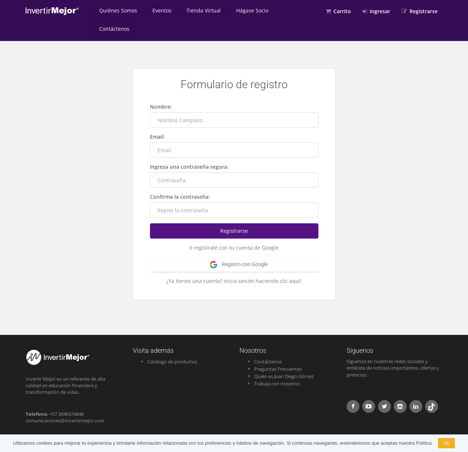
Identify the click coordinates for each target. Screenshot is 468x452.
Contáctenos (283, 11)
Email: (157, 118)
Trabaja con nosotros (277, 365)
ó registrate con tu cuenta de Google (234, 229)
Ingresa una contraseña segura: (189, 148)
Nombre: (161, 88)
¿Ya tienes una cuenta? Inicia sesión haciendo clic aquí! (234, 262)
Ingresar (380, 11)
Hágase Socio (240, 11)
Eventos (156, 11)
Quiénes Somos (116, 11)
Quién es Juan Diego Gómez (284, 358)
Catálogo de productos (172, 343)
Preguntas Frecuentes (278, 350)
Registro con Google (239, 246)
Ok (447, 443)
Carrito (342, 11)
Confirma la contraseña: (180, 178)
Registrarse (424, 11)
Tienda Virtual (194, 11)
